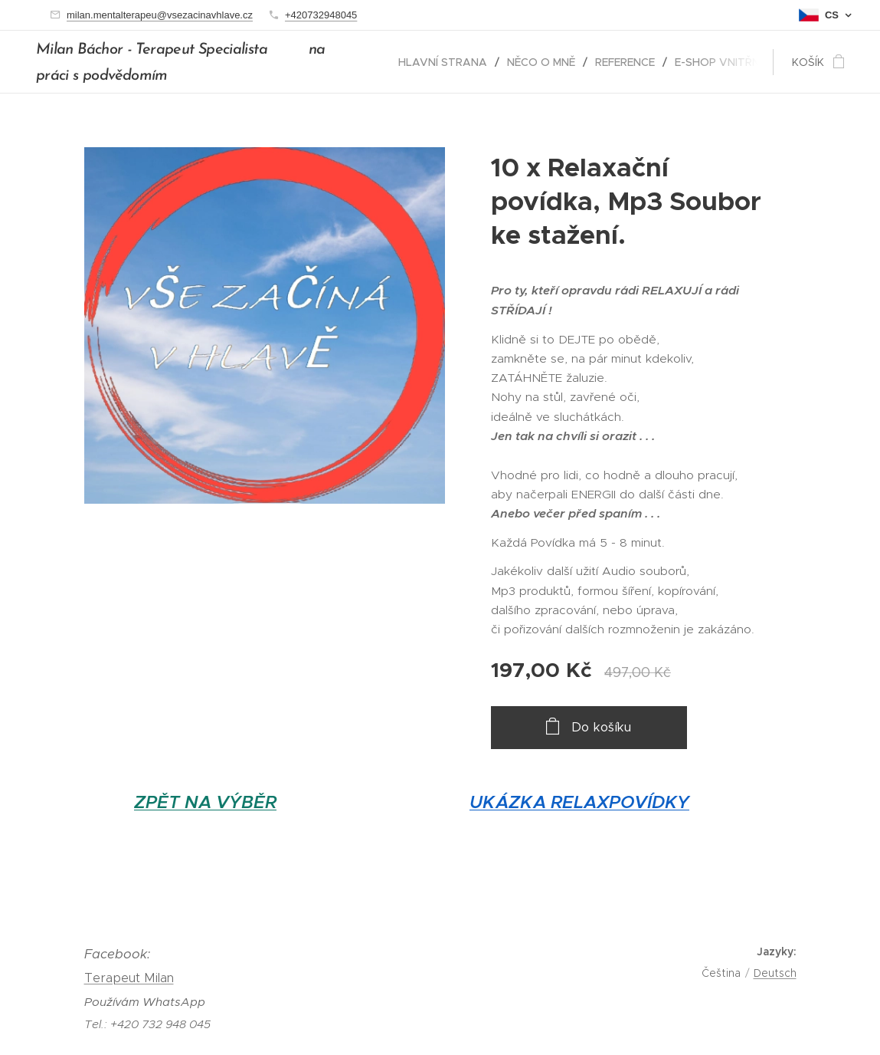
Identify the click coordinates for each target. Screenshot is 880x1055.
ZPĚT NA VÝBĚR (205, 802)
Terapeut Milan (129, 978)
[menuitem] (446, 62)
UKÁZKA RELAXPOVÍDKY (579, 802)
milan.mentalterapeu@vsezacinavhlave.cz (160, 15)
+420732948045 (321, 15)
